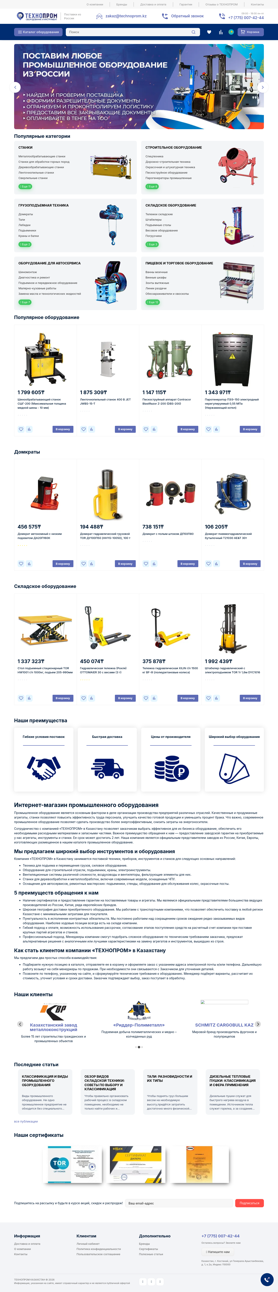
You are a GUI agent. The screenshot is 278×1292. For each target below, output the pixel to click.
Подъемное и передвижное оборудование (47, 283)
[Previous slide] (20, 1024)
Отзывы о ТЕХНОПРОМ (221, 4)
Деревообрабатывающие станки (41, 167)
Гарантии (186, 4)
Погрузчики (154, 236)
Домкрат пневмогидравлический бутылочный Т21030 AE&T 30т (228, 536)
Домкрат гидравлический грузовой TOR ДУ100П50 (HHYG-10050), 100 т (105, 536)
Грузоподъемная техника (43, 205)
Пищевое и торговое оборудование (179, 263)
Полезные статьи (151, 1254)
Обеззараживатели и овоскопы (167, 293)
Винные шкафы (156, 277)
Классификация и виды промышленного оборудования (45, 1080)
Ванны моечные (157, 272)
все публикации (26, 1121)
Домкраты (25, 214)
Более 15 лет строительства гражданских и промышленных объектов (139, 1039)
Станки (25, 147)
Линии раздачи (156, 288)
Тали (21, 219)
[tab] (136, 1047)
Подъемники (27, 230)
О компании (95, 4)
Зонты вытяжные (157, 283)
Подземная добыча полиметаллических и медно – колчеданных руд (224, 1034)
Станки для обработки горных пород (44, 161)
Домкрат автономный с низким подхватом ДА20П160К (40, 536)
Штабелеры (154, 219)
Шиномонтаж (27, 272)
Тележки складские (159, 214)
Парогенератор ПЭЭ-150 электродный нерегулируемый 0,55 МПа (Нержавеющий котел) (232, 403)
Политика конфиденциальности (99, 1249)
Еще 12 (152, 302)
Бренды (121, 4)
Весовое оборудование (162, 230)
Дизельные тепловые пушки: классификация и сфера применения (233, 1080)
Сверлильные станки (33, 178)
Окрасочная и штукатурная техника (170, 167)
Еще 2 (25, 244)
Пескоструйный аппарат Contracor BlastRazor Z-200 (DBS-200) (166, 401)
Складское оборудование (171, 205)
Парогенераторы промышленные (169, 178)
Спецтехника (154, 156)
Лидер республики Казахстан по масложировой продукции (53, 1039)
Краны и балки (28, 236)
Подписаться (249, 1203)
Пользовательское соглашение (98, 1254)
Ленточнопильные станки (36, 172)
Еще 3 (152, 244)
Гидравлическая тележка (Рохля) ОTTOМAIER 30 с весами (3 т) (103, 670)
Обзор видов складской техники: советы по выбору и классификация (104, 1082)
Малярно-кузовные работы (37, 288)
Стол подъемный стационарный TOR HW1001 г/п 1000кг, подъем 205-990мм (45, 670)
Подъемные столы (158, 225)
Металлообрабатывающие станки (41, 156)
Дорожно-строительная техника (168, 161)
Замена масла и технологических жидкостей (49, 293)
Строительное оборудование (174, 147)
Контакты (257, 4)
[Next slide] (258, 1024)
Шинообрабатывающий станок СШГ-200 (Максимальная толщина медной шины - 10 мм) (42, 403)
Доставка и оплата (153, 4)
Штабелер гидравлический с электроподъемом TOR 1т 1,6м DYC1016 (232, 670)
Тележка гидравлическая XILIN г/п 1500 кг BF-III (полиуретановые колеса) (170, 670)
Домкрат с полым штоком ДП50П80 (168, 533)
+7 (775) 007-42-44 (221, 1236)
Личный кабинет (88, 1243)
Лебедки (24, 225)
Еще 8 (152, 186)
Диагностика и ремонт (34, 277)
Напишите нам (218, 1252)
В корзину (63, 429)
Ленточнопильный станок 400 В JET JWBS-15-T (105, 401)
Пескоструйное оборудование (166, 172)
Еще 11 (25, 186)
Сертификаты (148, 1249)
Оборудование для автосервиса (49, 263)
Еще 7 (25, 302)
